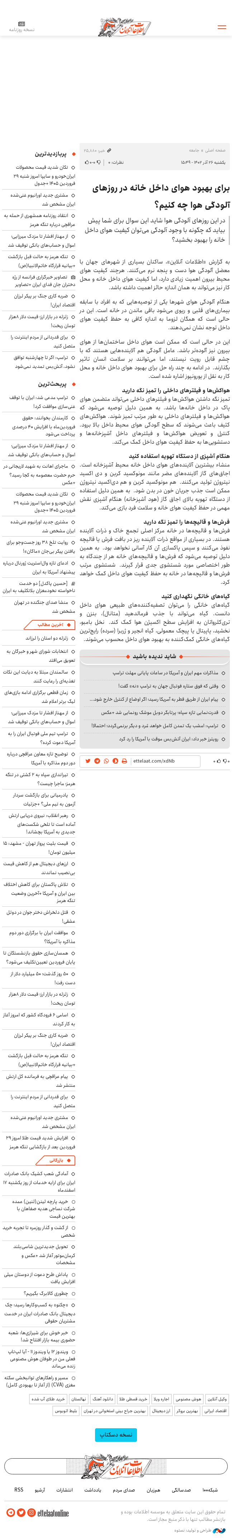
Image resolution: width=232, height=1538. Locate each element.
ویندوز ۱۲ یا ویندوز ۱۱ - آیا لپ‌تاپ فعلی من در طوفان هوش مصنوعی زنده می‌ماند (41, 1359)
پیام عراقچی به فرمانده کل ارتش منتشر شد (40, 1081)
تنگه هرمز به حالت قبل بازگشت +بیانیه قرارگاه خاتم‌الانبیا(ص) (41, 261)
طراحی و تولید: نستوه (200, 1530)
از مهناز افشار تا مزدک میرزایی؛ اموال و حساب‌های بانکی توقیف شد (41, 240)
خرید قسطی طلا (133, 1399)
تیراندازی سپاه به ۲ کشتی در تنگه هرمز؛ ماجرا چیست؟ (40, 779)
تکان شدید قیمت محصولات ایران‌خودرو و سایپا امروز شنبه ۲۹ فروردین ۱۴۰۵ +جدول (44, 175)
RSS (18, 1490)
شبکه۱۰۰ (210, 1490)
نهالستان (78, 1399)
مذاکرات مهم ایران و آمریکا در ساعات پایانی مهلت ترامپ (165, 673)
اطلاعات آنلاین (125, 27)
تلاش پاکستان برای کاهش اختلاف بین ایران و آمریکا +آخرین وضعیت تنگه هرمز (39, 892)
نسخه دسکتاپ (116, 1434)
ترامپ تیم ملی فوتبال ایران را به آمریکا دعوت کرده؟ (41, 738)
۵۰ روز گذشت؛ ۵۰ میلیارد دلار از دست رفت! (43, 978)
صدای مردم (124, 1490)
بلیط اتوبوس (66, 1411)
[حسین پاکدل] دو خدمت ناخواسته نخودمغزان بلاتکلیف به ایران (39, 587)
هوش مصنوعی (188, 1399)
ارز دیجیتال (161, 1411)
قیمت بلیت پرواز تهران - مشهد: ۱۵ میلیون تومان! (39, 847)
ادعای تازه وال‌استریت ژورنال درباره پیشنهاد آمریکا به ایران (39, 567)
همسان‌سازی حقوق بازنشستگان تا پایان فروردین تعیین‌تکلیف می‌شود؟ (39, 957)
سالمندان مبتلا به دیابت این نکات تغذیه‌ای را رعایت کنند (39, 676)
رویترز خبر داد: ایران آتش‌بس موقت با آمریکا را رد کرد (168, 739)
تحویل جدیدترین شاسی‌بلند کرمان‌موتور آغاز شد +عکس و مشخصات (44, 1255)
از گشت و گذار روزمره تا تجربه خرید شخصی (39, 1231)
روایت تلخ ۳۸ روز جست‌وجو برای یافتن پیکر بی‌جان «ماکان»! (40, 546)
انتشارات (64, 1490)
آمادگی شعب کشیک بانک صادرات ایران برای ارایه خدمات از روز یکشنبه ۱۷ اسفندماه (39, 1182)
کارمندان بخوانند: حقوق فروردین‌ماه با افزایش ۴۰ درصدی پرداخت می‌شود (43, 426)
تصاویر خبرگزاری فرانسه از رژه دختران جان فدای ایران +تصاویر (43, 280)
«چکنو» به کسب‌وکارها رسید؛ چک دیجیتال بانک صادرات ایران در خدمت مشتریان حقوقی (39, 1313)
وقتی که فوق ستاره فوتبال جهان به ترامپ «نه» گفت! (168, 686)
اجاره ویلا (161, 1399)
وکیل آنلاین (217, 1399)
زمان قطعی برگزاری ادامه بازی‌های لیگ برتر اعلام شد (39, 697)
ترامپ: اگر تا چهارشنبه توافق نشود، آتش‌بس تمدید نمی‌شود (44, 362)
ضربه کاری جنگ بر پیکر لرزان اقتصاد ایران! (44, 1039)
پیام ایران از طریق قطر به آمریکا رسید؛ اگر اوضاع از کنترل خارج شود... (154, 699)
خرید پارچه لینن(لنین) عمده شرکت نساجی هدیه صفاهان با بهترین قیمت (43, 1209)
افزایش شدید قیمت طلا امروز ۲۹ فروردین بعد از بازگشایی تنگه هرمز (40, 1142)
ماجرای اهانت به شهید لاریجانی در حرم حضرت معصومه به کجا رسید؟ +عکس (39, 474)
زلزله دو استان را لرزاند (46, 638)
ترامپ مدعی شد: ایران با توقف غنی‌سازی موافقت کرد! (42, 402)
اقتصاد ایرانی (215, 1411)
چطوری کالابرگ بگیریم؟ (46, 1293)
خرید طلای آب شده (48, 1399)
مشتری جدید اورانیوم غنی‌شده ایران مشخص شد (42, 199)
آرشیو (40, 1490)
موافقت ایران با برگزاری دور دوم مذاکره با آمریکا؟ (42, 937)
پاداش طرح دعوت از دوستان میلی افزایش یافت (39, 1278)
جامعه (194, 150)
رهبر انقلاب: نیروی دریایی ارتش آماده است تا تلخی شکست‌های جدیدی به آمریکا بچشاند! (42, 823)
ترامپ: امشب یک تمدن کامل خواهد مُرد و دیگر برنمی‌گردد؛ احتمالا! (154, 726)
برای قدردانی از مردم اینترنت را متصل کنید (43, 341)
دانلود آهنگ (103, 1399)
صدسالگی (181, 1490)
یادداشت (92, 1490)
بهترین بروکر (187, 1411)
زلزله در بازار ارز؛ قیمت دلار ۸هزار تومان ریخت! (42, 321)
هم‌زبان (153, 1490)
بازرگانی (56, 1160)
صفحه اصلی (215, 150)
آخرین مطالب (50, 624)
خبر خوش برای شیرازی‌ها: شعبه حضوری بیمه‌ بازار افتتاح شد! (41, 1336)
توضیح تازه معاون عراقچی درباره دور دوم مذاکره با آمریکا (41, 758)
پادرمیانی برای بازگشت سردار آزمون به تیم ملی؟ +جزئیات (44, 799)
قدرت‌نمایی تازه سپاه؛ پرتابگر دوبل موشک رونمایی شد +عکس (159, 712)
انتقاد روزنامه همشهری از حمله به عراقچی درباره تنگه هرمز (39, 220)
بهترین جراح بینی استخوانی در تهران (115, 1411)
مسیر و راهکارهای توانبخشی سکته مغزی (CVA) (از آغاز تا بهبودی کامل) (39, 1381)
